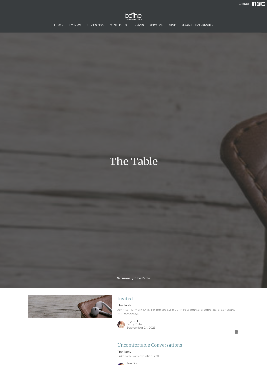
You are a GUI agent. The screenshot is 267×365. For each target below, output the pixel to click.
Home (58, 25)
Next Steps (95, 25)
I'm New (75, 25)
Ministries (118, 25)
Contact (244, 4)
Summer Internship (197, 25)
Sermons (156, 25)
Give (172, 25)
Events (138, 25)
